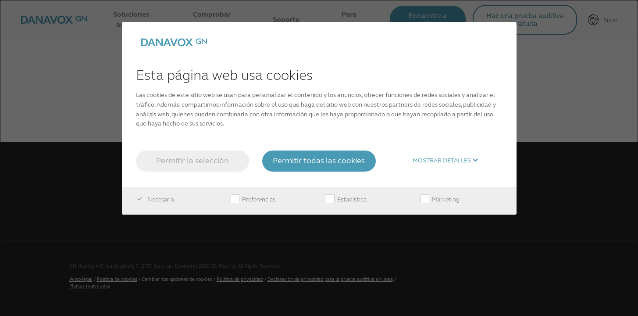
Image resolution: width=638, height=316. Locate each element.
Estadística (346, 200)
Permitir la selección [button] (192, 160)
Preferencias (253, 200)
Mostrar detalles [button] (445, 160)
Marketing (440, 200)
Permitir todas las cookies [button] (319, 160)
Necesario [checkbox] (155, 200)
